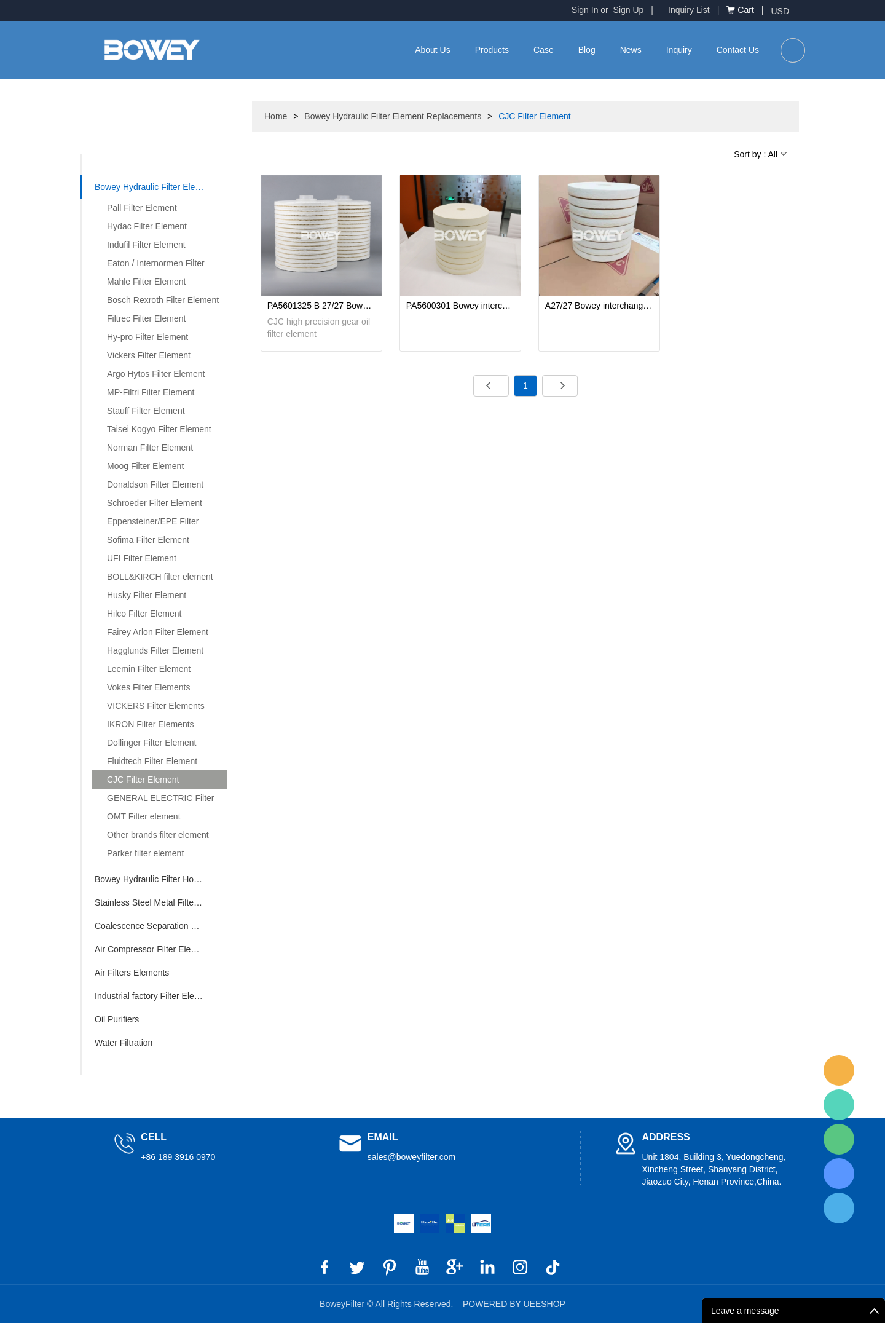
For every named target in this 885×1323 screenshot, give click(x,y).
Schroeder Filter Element (154, 503)
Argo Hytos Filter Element (156, 374)
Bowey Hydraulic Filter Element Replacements (161, 187)
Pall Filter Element (142, 208)
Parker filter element (145, 853)
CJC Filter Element (143, 779)
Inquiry (679, 50)
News (631, 50)
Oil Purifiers (117, 1019)
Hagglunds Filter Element (155, 650)
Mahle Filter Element (146, 281)
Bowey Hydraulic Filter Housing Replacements (161, 879)
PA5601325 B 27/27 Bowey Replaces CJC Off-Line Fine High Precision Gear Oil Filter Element (321, 305)
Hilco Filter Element (144, 613)
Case (543, 50)
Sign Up (628, 10)
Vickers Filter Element (149, 355)
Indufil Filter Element (146, 245)
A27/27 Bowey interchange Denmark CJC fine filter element (599, 305)
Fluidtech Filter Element (152, 761)
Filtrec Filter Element (146, 318)
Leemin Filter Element (149, 669)
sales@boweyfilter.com (411, 1157)
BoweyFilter (839, 1070)
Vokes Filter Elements (148, 687)
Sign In (585, 10)
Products (492, 50)
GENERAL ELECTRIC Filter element (153, 800)
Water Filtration (123, 1043)
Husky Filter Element (146, 595)
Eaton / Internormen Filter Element (148, 265)
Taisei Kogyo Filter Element (159, 429)
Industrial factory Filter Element (154, 996)
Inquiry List (689, 10)
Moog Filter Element (145, 466)
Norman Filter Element (150, 447)
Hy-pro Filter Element (147, 337)
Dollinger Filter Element (152, 743)
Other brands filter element (158, 835)
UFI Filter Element (141, 558)
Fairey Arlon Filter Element (157, 632)
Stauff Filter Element (146, 411)
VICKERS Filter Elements (156, 706)
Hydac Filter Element (147, 226)
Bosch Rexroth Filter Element (163, 300)
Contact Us (738, 50)
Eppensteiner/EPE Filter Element (145, 523)
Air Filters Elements (132, 972)
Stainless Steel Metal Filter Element (161, 902)
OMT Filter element (144, 816)
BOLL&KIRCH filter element (160, 577)
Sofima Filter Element (148, 540)
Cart (745, 10)
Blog (587, 50)
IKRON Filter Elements (150, 724)
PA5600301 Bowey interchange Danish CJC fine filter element (460, 305)
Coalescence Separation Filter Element (161, 926)
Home (275, 116)
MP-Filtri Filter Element (150, 392)
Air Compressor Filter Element (152, 949)
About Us (432, 50)
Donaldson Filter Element (155, 484)
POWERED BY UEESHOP (514, 1304)
